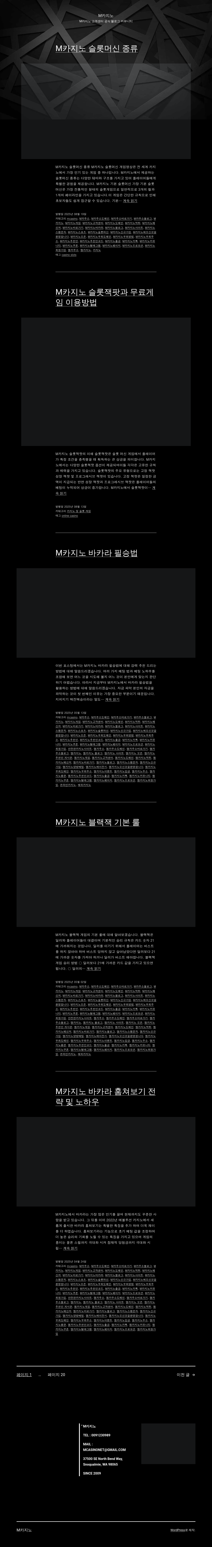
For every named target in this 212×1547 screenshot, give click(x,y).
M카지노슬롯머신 (98, 232)
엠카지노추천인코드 (80, 776)
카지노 (97, 250)
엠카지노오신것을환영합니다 (126, 767)
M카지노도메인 (114, 223)
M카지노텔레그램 (90, 245)
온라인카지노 (68, 785)
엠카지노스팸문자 (127, 762)
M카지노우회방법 (123, 236)
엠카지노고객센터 (102, 758)
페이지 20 (56, 1374)
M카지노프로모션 (132, 245)
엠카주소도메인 (115, 749)
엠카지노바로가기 (83, 762)
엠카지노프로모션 (124, 780)
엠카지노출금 (102, 776)
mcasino (72, 218)
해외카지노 (84, 785)
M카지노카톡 (130, 241)
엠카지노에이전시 (96, 767)
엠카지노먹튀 (143, 758)
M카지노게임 (73, 223)
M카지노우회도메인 (99, 236)
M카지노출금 (113, 241)
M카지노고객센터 (93, 223)
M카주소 (84, 218)
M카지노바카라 (94, 228)
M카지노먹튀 (132, 223)
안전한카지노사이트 (80, 749)
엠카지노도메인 (124, 758)
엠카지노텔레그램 (81, 780)
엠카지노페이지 (103, 780)
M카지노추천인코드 (91, 241)
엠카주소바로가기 (137, 749)
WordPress (177, 1530)
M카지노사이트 (134, 228)
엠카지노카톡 (119, 776)
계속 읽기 (130, 200)
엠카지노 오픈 (134, 753)
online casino (70, 515)
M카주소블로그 (143, 218)
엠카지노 (85, 250)
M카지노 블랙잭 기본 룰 (97, 822)
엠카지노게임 (82, 758)
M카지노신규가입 (120, 232)
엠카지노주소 (140, 771)
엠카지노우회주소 (81, 771)
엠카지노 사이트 (114, 753)
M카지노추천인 (69, 241)
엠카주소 (73, 250)
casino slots (69, 255)
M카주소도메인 (100, 218)
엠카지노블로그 (105, 762)
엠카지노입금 (122, 771)
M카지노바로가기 (73, 228)
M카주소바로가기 (121, 218)
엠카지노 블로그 (93, 753)
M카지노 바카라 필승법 (96, 553)
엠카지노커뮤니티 (139, 776)
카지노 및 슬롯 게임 (79, 511)
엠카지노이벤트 (103, 771)
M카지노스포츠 (77, 232)
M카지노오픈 (78, 236)
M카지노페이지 (112, 245)
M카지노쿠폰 (70, 245)
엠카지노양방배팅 (73, 767)
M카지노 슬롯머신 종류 (96, 48)
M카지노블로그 (114, 228)
